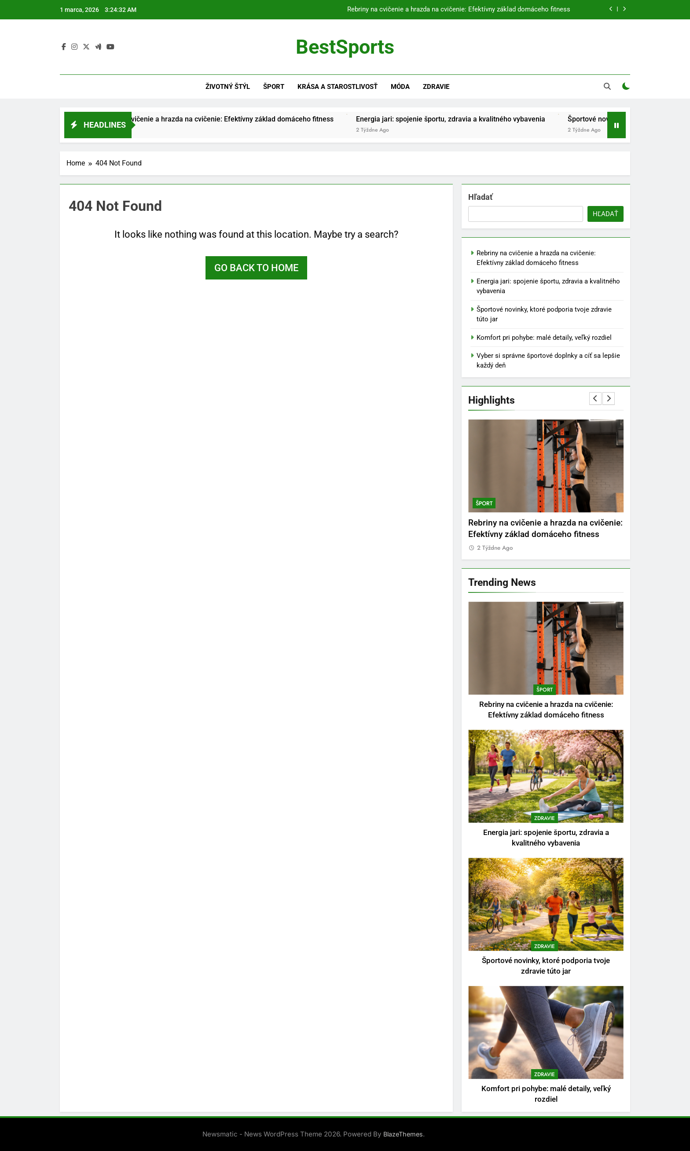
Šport (273, 87)
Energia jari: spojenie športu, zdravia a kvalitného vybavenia (470, 119)
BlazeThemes (403, 1134)
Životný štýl (228, 87)
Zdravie (436, 87)
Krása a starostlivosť (337, 87)
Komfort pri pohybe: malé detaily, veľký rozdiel (544, 338)
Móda (400, 87)
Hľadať (480, 197)
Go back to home (256, 267)
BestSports (345, 47)
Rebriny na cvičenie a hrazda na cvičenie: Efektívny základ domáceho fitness (458, 9)
